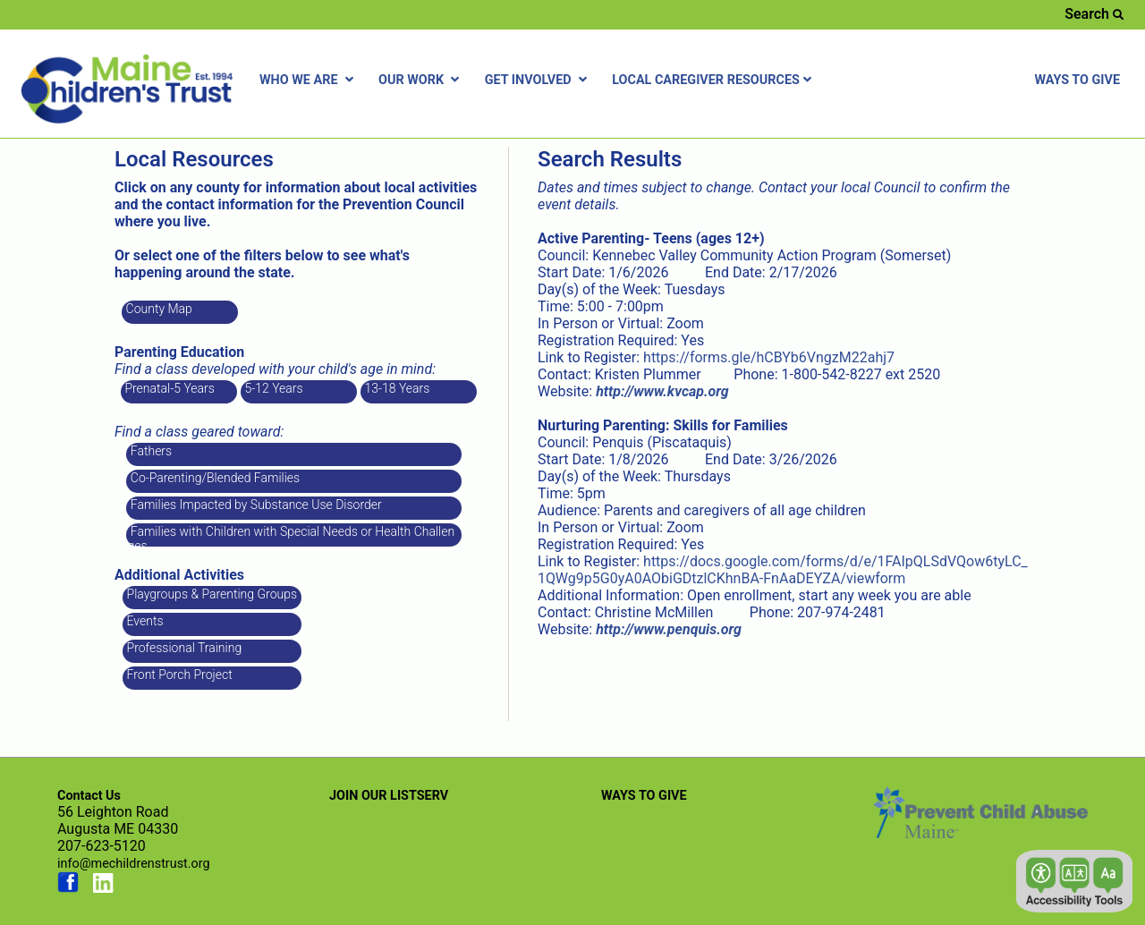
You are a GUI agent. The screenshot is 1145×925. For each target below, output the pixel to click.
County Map (157, 308)
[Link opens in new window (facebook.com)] (68, 888)
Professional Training (182, 648)
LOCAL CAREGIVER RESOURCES (714, 80)
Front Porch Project (178, 674)
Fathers (149, 451)
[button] (1074, 881)
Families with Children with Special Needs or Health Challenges (290, 535)
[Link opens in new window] (662, 391)
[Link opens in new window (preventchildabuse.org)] (980, 832)
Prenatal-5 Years (168, 388)
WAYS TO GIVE (1077, 80)
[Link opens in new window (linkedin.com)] (103, 888)
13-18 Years (395, 388)
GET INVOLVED (538, 80)
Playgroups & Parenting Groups (210, 594)
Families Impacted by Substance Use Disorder (254, 504)
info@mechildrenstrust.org (133, 863)
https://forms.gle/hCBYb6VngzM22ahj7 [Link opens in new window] (769, 357)
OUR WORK (420, 80)
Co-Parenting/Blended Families (213, 478)
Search (1094, 13)
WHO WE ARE (308, 80)
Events (143, 621)
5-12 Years (272, 388)
